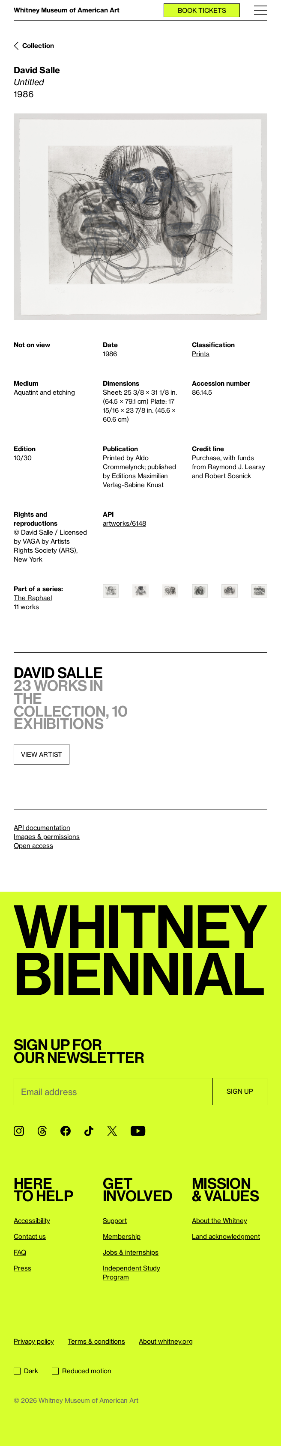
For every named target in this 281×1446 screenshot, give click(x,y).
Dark (26, 1371)
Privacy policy (34, 1341)
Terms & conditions (96, 1341)
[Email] (113, 1091)
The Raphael (33, 597)
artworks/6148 (124, 523)
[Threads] (42, 1131)
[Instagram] (19, 1131)
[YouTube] (138, 1131)
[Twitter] (112, 1131)
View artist (41, 754)
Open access (33, 845)
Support (115, 1220)
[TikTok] (89, 1131)
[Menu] (260, 10)
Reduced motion (81, 1371)
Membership (121, 1236)
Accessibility (32, 1220)
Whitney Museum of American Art (67, 10)
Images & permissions (47, 836)
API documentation (42, 827)
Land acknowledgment (226, 1236)
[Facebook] (66, 1131)
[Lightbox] (140, 216)
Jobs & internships (130, 1252)
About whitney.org (166, 1341)
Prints (200, 353)
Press (22, 1268)
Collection (38, 45)
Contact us (30, 1236)
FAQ (20, 1252)
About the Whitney (219, 1220)
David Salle (37, 70)
